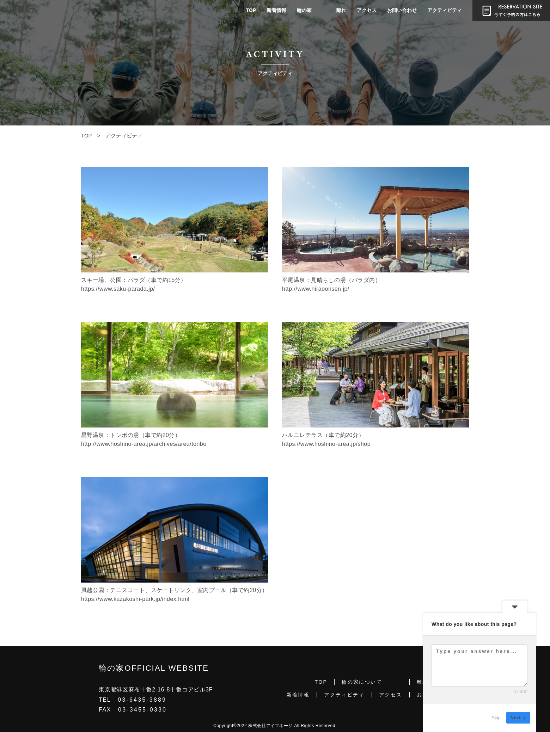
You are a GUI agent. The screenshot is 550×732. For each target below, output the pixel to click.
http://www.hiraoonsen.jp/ (315, 289)
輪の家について (362, 682)
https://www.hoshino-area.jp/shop (326, 444)
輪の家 (304, 10)
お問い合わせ (402, 10)
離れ (341, 10)
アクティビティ (444, 10)
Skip (496, 717)
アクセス (367, 10)
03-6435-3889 (142, 700)
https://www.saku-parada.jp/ (118, 289)
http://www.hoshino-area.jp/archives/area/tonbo (144, 444)
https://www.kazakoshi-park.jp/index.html (135, 599)
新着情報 (276, 10)
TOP (251, 10)
